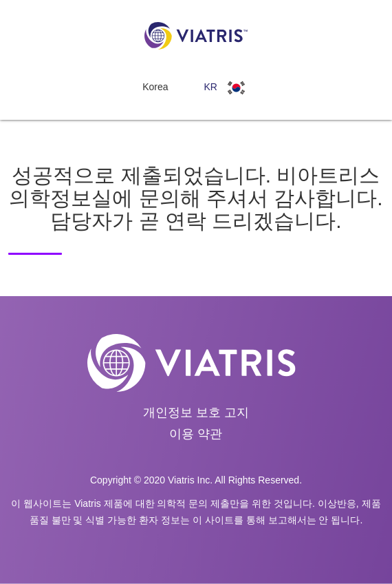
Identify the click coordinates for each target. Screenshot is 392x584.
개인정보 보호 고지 (196, 412)
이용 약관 (195, 434)
